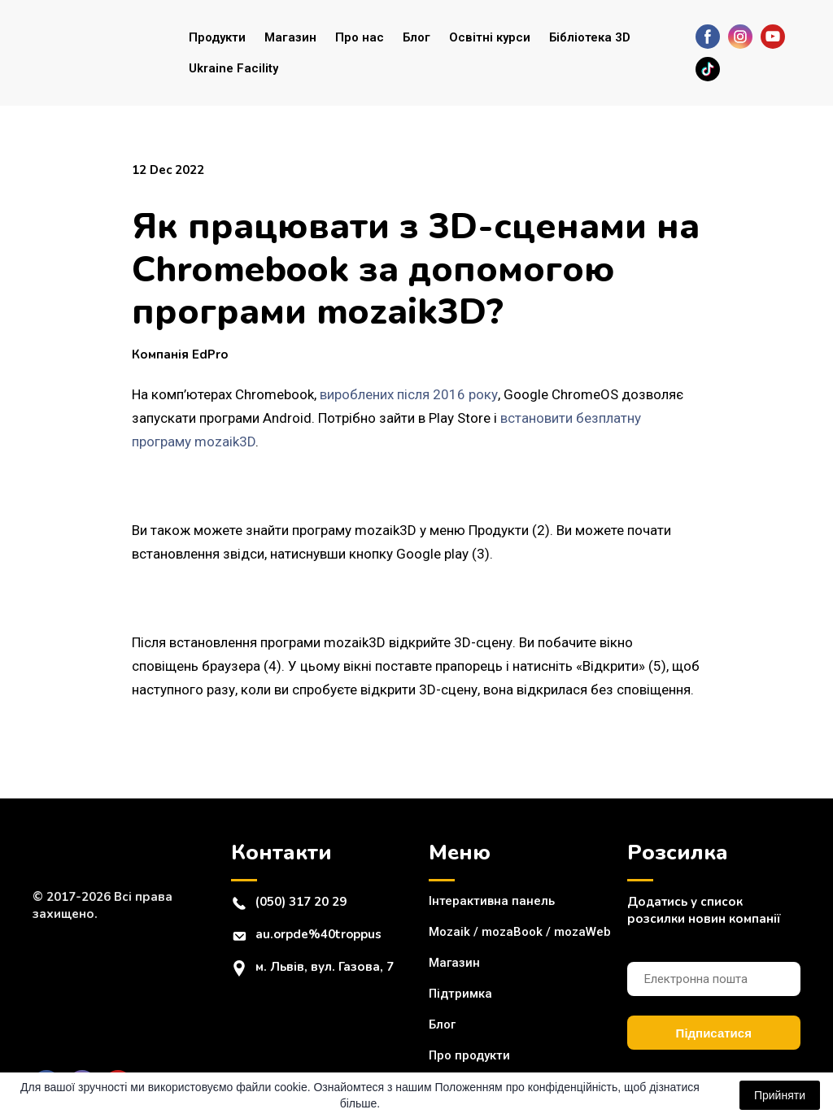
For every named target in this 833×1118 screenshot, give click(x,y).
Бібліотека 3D (589, 37)
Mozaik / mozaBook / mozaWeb (520, 931)
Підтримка (460, 993)
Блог (416, 37)
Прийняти (779, 1095)
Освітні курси (489, 37)
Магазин (290, 37)
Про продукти (469, 1055)
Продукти (217, 37)
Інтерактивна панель (492, 901)
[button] (708, 36)
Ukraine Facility (233, 68)
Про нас (359, 37)
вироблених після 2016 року (409, 394)
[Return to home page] (98, 52)
